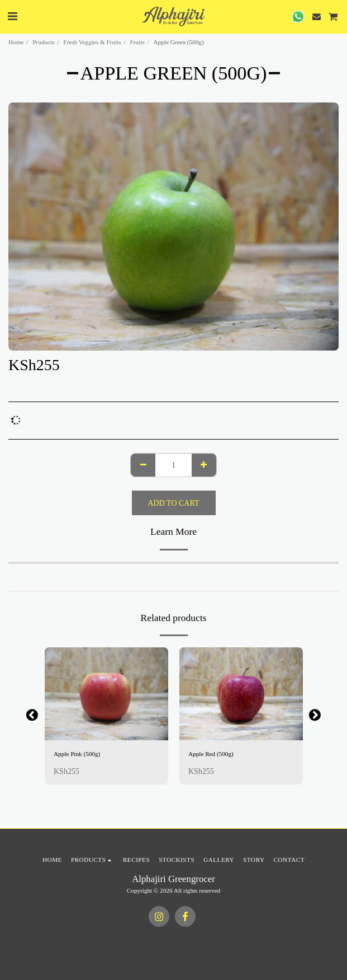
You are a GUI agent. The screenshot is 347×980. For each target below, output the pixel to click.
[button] (12, 16)
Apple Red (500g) (211, 753)
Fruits (137, 42)
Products (43, 42)
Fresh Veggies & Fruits (92, 42)
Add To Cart (173, 503)
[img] (106, 693)
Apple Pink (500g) (77, 753)
